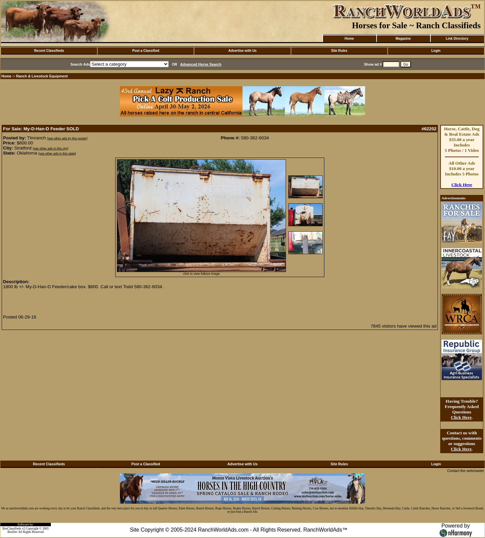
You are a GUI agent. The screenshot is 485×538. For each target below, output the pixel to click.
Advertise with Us (242, 51)
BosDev (12, 532)
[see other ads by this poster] (67, 138)
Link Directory (457, 38)
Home (349, 38)
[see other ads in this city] (50, 148)
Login (436, 51)
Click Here (461, 184)
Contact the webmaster (465, 471)
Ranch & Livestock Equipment (42, 76)
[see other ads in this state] (57, 153)
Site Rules (339, 51)
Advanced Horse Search (201, 64)
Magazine (403, 38)
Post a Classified (145, 51)
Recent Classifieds (49, 51)
